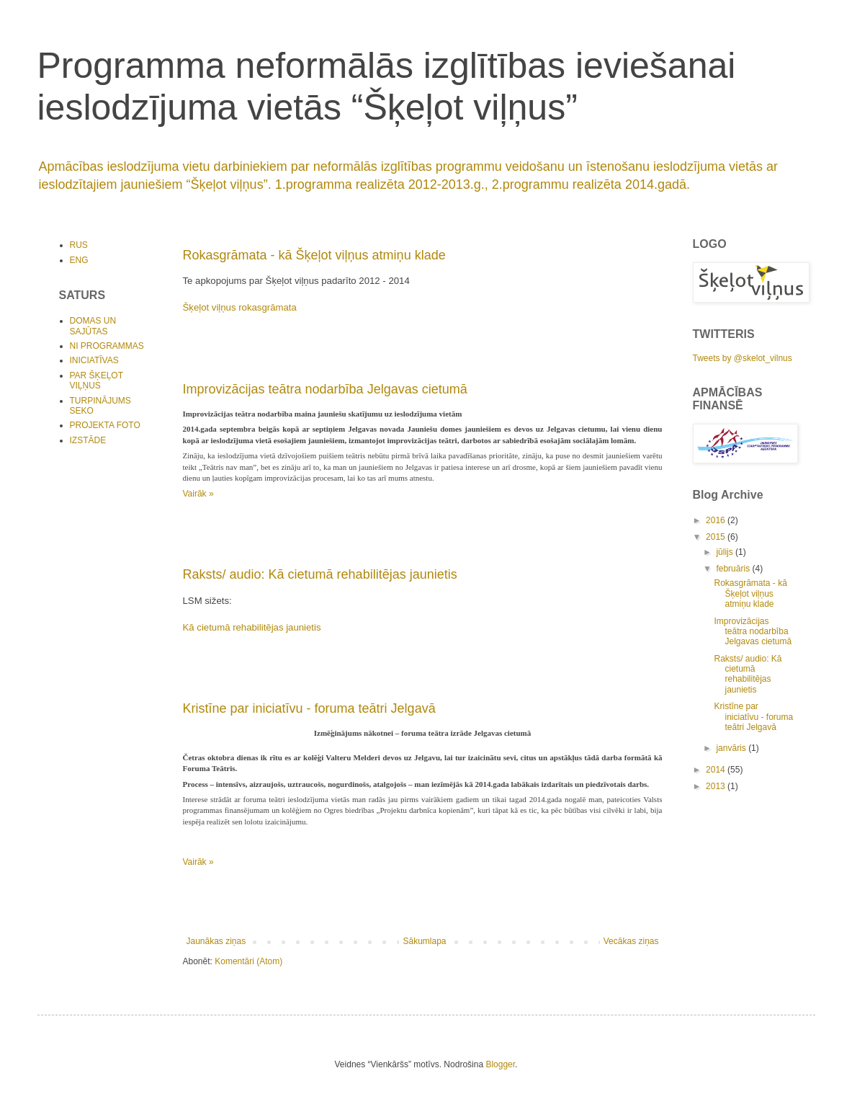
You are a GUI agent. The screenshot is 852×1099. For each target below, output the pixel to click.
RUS (79, 245)
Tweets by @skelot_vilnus (742, 358)
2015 (716, 537)
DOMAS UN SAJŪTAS (93, 326)
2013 (716, 786)
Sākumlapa (424, 941)
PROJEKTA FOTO (105, 425)
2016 (716, 520)
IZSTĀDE (88, 440)
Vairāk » (198, 494)
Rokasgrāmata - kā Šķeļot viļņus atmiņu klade (314, 255)
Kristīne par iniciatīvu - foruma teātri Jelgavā (309, 708)
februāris (734, 569)
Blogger (500, 1064)
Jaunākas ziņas (216, 941)
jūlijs (725, 552)
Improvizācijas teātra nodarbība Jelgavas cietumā (325, 389)
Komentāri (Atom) (248, 961)
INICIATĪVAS (94, 360)
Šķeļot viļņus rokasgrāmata (240, 307)
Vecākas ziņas (631, 941)
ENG (79, 260)
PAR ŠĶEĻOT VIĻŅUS (96, 380)
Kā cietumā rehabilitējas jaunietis (252, 627)
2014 (716, 770)
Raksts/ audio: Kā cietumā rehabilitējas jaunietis (320, 574)
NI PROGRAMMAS (107, 346)
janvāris (732, 748)
